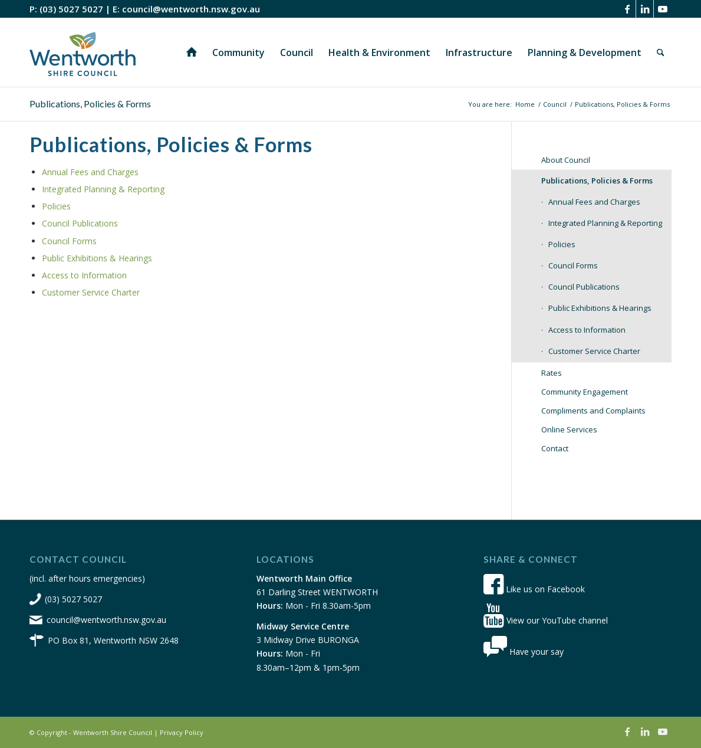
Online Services (569, 429)
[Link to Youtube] (663, 9)
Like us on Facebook (534, 589)
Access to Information (84, 275)
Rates (551, 373)
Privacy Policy (181, 732)
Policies (56, 206)
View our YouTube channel (545, 620)
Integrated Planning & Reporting (103, 189)
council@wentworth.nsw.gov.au (191, 9)
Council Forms (69, 241)
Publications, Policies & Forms (90, 103)
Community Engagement (584, 391)
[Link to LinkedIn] (644, 9)
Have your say (523, 651)
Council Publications (80, 223)
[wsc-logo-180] (82, 52)
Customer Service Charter (91, 292)
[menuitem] (192, 52)
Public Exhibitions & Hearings (97, 258)
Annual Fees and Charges (90, 172)
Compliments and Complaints (593, 410)
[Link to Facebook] (627, 9)
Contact (554, 448)
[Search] (660, 52)
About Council (565, 160)
